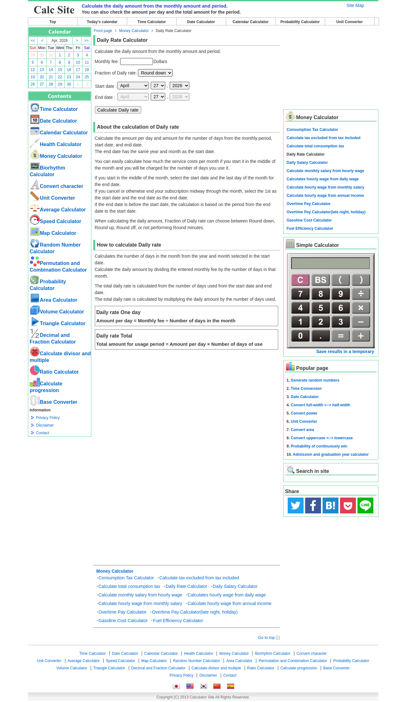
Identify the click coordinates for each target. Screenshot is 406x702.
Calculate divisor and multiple (216, 668)
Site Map (355, 5)
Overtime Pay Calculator (123, 612)
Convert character (56, 186)
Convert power (304, 413)
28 (51, 84)
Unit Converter (349, 22)
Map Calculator (53, 233)
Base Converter (53, 402)
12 (33, 70)
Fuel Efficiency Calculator (178, 620)
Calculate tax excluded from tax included (199, 577)
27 (42, 84)
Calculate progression (298, 668)
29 (33, 55)
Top (52, 22)
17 (78, 70)
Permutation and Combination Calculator (293, 661)
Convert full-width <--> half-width (320, 405)
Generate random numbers (315, 380)
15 (60, 70)
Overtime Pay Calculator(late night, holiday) (195, 612)
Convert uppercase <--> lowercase (322, 438)
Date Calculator (201, 22)
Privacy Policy (48, 417)
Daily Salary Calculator (235, 586)
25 (87, 77)
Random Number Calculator (196, 661)
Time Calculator (151, 22)
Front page (103, 31)
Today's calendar (102, 22)
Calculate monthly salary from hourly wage (140, 594)
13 (42, 70)
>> (86, 40)
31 (51, 55)
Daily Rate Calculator (186, 586)
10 (78, 62)
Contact (42, 433)
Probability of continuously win (319, 446)
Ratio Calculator (54, 372)
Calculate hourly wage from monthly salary (140, 603)
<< (33, 40)
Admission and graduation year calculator (331, 454)
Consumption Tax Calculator (126, 577)
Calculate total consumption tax (129, 586)
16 (69, 70)
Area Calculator (53, 300)
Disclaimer (45, 425)
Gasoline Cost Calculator (123, 620)
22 (60, 77)
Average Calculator (58, 209)
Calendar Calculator (250, 22)
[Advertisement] (59, 471)
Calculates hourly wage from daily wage (226, 594)
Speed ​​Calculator (56, 221)
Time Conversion (306, 388)
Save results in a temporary (345, 351)
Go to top (266, 637)
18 (87, 70)
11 (87, 62)
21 (51, 77)
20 (42, 77)
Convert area (302, 430)
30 (42, 55)
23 (69, 77)
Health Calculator (56, 144)
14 (51, 70)
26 (33, 84)
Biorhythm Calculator (272, 653)
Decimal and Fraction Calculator (158, 668)
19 (33, 77)
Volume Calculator (57, 311)
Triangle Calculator (58, 323)
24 (78, 77)
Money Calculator (56, 156)
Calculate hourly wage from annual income (229, 603)
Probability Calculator (300, 22)
